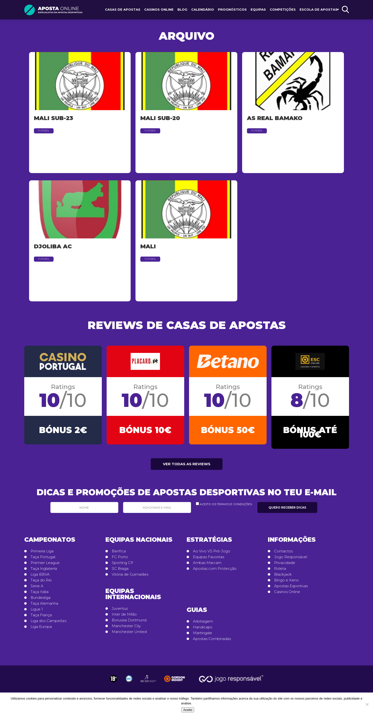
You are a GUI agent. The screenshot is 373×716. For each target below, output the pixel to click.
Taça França (41, 617)
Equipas (258, 9)
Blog (182, 9)
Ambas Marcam (207, 565)
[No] (367, 704)
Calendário (202, 9)
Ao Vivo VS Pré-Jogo (211, 553)
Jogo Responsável (290, 559)
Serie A (37, 588)
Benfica (119, 553)
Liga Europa (41, 629)
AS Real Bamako (274, 118)
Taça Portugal (43, 559)
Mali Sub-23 (53, 118)
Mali (148, 246)
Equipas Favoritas (208, 559)
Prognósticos (232, 9)
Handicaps (202, 629)
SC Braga (120, 571)
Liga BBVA (40, 576)
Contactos (283, 553)
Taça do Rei (41, 582)
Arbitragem (203, 623)
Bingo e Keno (286, 582)
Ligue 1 (37, 611)
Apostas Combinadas (212, 641)
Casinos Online (159, 9)
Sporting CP (122, 565)
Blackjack (283, 576)
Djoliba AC (53, 246)
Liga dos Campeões (48, 623)
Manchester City (126, 628)
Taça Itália (39, 594)
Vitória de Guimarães (130, 576)
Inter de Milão (124, 616)
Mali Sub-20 (160, 118)
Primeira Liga (42, 553)
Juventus (120, 611)
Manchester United (129, 634)
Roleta (280, 571)
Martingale (202, 635)
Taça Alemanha (44, 605)
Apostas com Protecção (215, 571)
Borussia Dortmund (129, 622)
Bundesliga (40, 600)
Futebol (43, 130)
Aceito (187, 710)
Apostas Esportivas (291, 588)
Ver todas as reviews (186, 466)
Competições (283, 9)
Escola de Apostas (318, 9)
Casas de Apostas (122, 9)
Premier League (45, 565)
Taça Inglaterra (44, 571)
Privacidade (284, 565)
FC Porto (120, 559)
